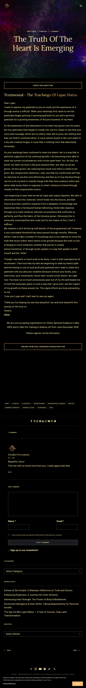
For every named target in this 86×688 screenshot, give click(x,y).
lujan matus (26, 403)
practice (71, 403)
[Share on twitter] (34, 421)
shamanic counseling (12, 407)
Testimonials (41, 407)
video (51, 407)
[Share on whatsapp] (46, 421)
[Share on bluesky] (48, 421)
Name (12, 521)
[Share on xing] (51, 421)
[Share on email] (54, 421)
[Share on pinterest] (40, 421)
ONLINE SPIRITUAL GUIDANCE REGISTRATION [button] (43, 347)
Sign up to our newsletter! (24, 550)
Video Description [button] (43, 85)
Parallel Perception (18, 454)
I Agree (77, 684)
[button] (81, 6)
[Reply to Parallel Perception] (43, 471)
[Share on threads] (37, 421)
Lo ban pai (15, 403)
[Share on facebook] (31, 421)
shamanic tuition (28, 407)
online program (39, 403)
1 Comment (54, 31)
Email (60, 521)
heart (7, 403)
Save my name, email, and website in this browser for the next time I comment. (37, 535)
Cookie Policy (46, 680)
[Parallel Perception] (7, 6)
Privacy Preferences (9, 684)
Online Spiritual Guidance (56, 403)
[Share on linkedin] (43, 421)
